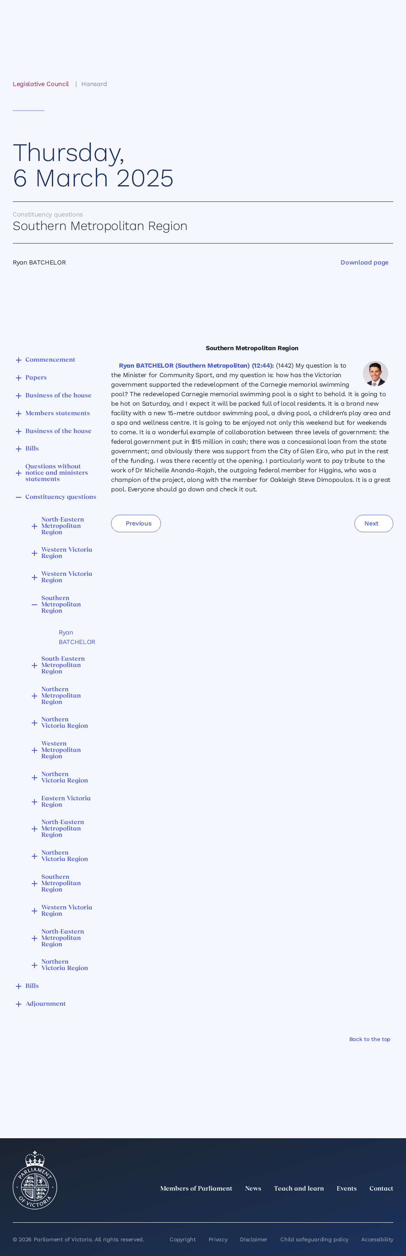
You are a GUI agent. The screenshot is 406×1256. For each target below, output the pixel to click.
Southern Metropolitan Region (61, 605)
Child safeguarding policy (314, 1239)
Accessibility (377, 1239)
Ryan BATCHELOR (74, 637)
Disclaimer (254, 1239)
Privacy (218, 1239)
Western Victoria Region (66, 553)
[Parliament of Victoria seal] (35, 1180)
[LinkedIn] (319, 1206)
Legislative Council (41, 84)
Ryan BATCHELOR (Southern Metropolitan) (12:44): (196, 365)
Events (347, 1189)
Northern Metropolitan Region (61, 696)
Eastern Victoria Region (66, 802)
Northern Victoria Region (64, 723)
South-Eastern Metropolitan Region (63, 665)
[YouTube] (371, 1206)
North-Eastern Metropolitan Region (62, 526)
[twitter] (301, 1206)
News (253, 1189)
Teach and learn (299, 1189)
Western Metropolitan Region (61, 750)
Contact (381, 1189)
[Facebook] (354, 1206)
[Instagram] (336, 1206)
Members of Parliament (196, 1189)
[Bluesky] (388, 1206)
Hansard (94, 84)
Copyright (182, 1239)
